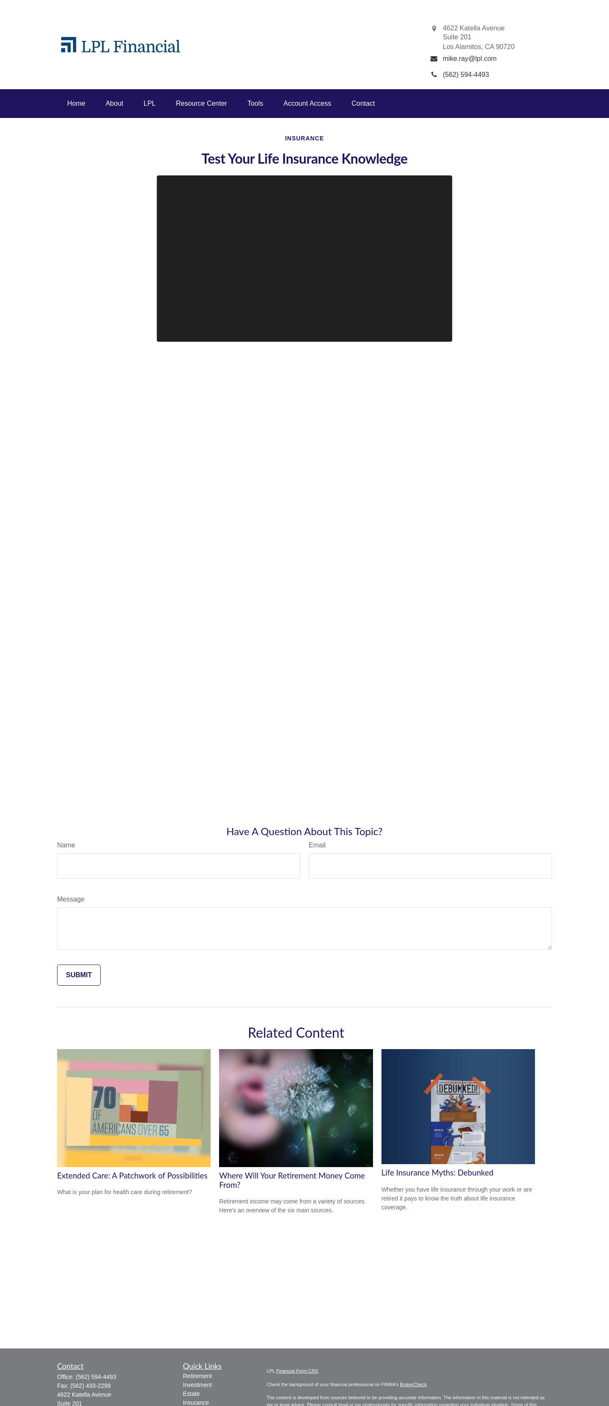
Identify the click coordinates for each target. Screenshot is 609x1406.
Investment (197, 1384)
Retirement (197, 1376)
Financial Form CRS (297, 1370)
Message (71, 899)
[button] (76, 103)
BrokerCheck (413, 1384)
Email (317, 845)
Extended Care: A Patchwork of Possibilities (132, 1175)
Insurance (196, 1402)
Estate (191, 1393)
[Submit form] (79, 975)
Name (66, 845)
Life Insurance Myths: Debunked (437, 1172)
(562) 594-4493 (96, 1376)
